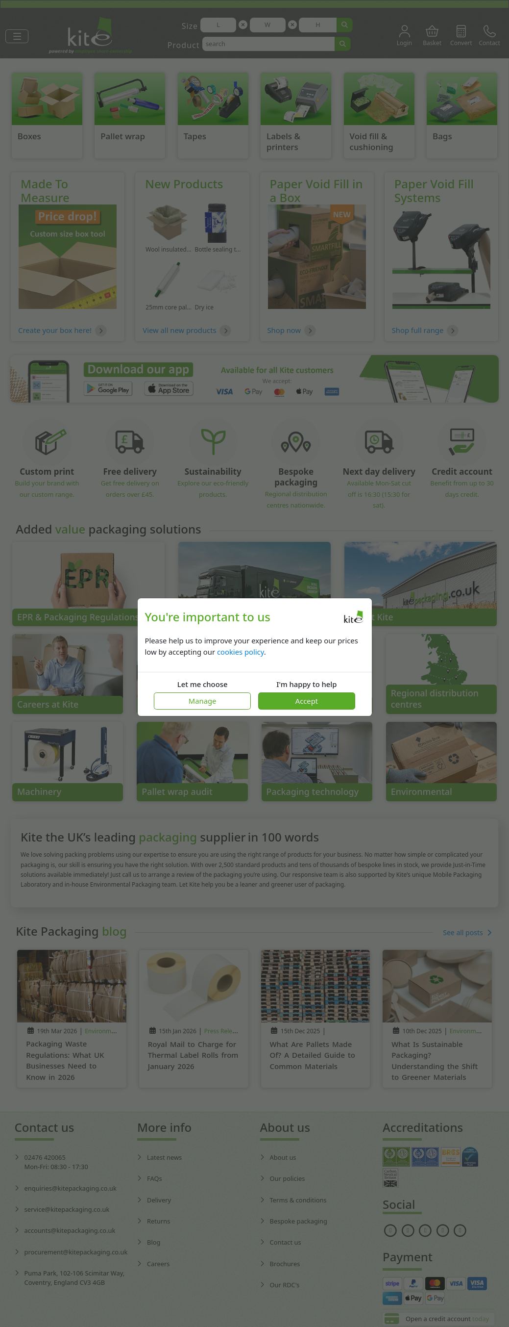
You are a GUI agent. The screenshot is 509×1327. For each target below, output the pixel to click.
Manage (203, 701)
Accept (306, 701)
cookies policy (240, 652)
